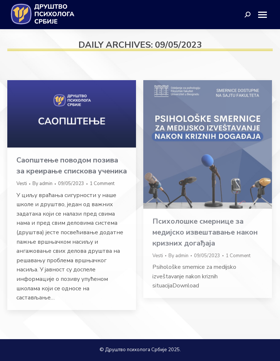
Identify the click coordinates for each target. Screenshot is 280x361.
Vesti (21, 183)
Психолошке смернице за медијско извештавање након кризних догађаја (205, 232)
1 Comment (102, 183)
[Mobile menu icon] (265, 14)
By (42, 183)
